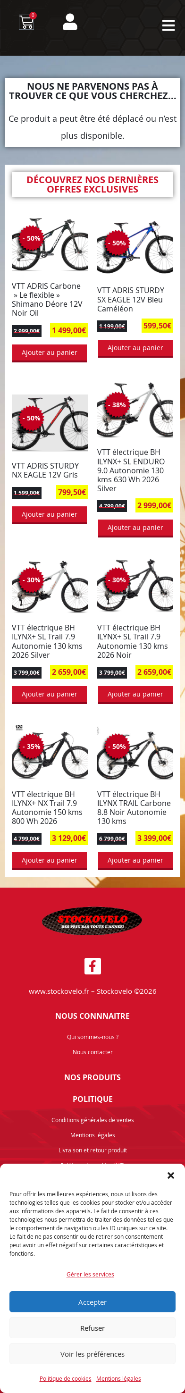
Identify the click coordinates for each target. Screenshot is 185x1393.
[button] (171, 1175)
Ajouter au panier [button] (49, 352)
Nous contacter (93, 1052)
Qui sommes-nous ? (92, 1037)
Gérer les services (90, 1274)
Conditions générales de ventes (92, 1120)
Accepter (92, 1302)
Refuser (92, 1328)
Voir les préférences (92, 1354)
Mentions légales (118, 1378)
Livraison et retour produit (93, 1150)
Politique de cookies (66, 1378)
